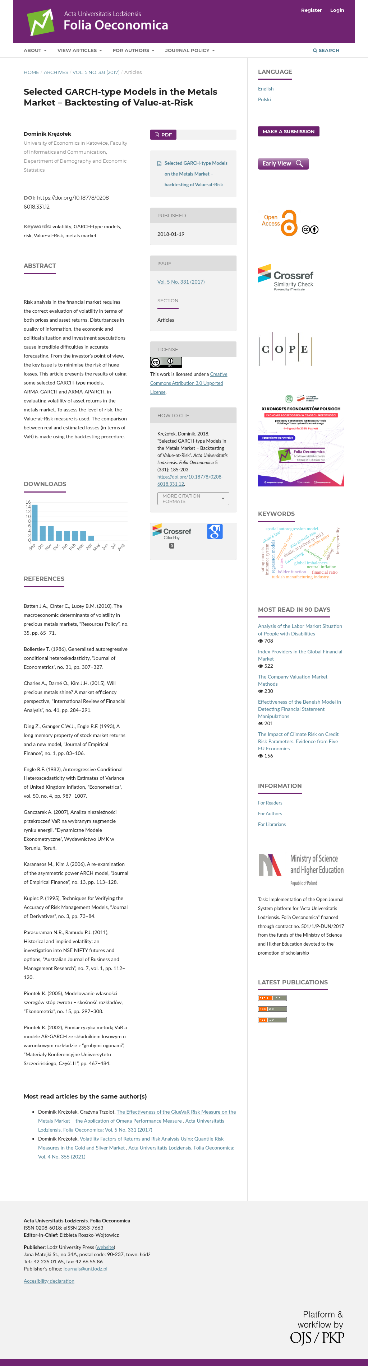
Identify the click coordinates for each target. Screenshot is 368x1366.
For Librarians (272, 824)
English (266, 88)
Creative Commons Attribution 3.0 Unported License (188, 383)
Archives (56, 72)
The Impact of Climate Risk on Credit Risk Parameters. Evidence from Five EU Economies (298, 741)
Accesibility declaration (49, 1281)
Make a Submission (289, 131)
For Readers (270, 803)
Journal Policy (188, 50)
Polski (264, 99)
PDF (166, 134)
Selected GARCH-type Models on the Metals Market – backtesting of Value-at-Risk (196, 173)
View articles (78, 50)
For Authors (132, 50)
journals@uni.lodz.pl (85, 1268)
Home (31, 72)
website (105, 1247)
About (33, 50)
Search (326, 50)
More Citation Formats (181, 498)
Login (337, 10)
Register (311, 10)
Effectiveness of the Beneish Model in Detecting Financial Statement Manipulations (299, 709)
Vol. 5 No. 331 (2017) (96, 72)
